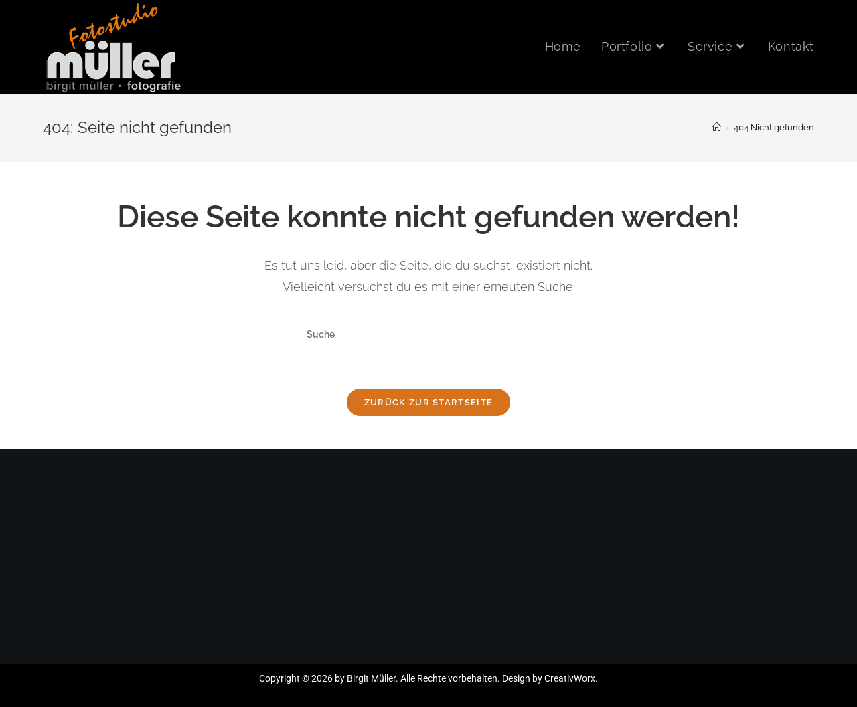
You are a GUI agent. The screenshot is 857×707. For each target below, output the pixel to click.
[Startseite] (716, 127)
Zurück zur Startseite (428, 402)
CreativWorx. (571, 678)
